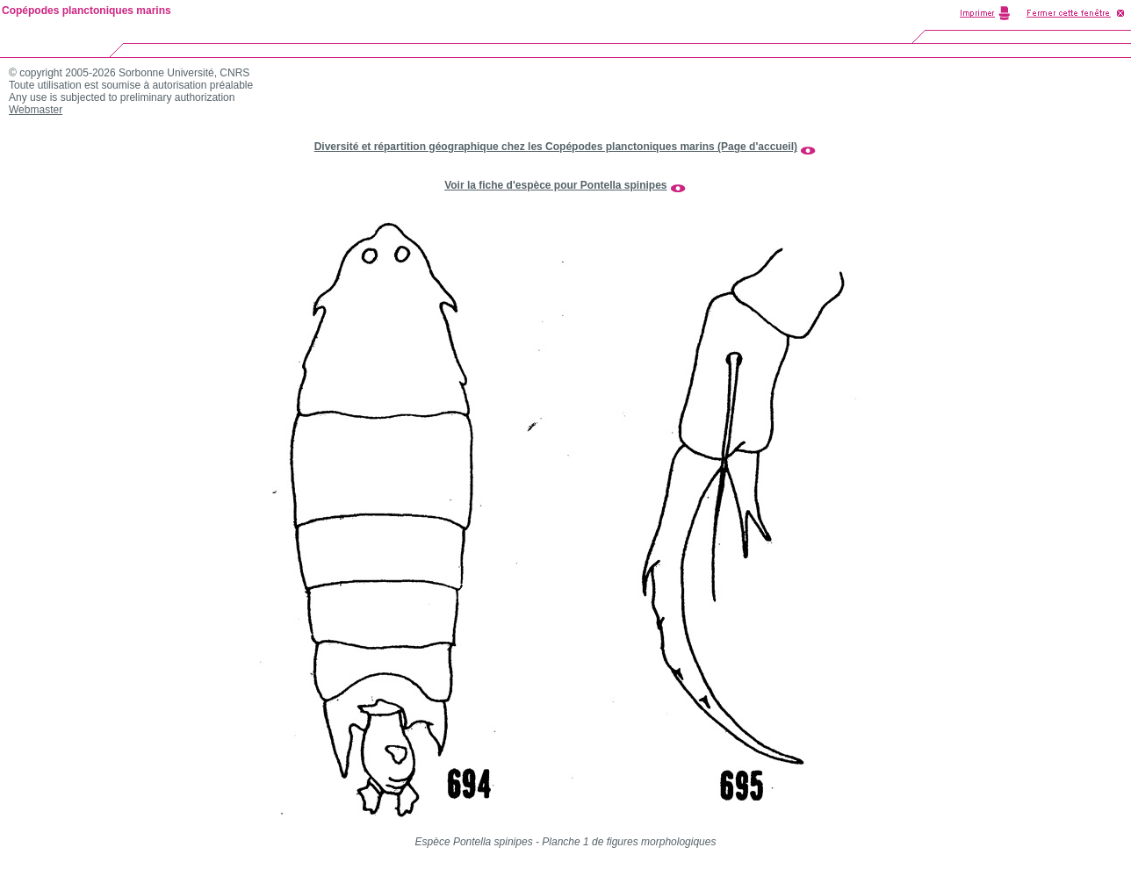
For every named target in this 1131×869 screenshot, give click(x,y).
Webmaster (35, 110)
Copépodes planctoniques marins (86, 10)
